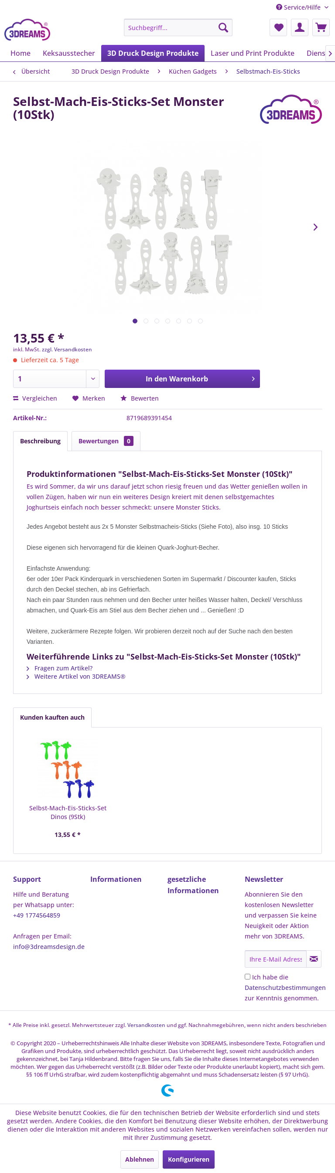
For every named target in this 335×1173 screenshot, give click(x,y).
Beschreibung (40, 441)
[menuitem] (178, 27)
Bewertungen (106, 441)
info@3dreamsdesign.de (49, 946)
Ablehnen (139, 1159)
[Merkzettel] (278, 27)
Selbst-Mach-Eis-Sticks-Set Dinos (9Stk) (67, 812)
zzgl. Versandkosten (67, 349)
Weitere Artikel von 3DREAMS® (76, 676)
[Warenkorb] (321, 27)
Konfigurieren (188, 1159)
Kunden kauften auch (52, 717)
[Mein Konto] (299, 27)
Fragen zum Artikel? (59, 668)
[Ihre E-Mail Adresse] (276, 959)
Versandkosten (146, 1025)
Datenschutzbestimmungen (285, 987)
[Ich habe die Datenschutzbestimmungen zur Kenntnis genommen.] (247, 976)
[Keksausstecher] (69, 53)
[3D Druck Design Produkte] (153, 53)
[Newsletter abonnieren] (313, 959)
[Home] (20, 53)
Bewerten (139, 398)
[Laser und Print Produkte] (253, 53)
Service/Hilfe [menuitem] (299, 7)
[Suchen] (223, 27)
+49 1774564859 (36, 915)
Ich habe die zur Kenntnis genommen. (285, 987)
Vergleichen (35, 398)
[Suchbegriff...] (178, 27)
